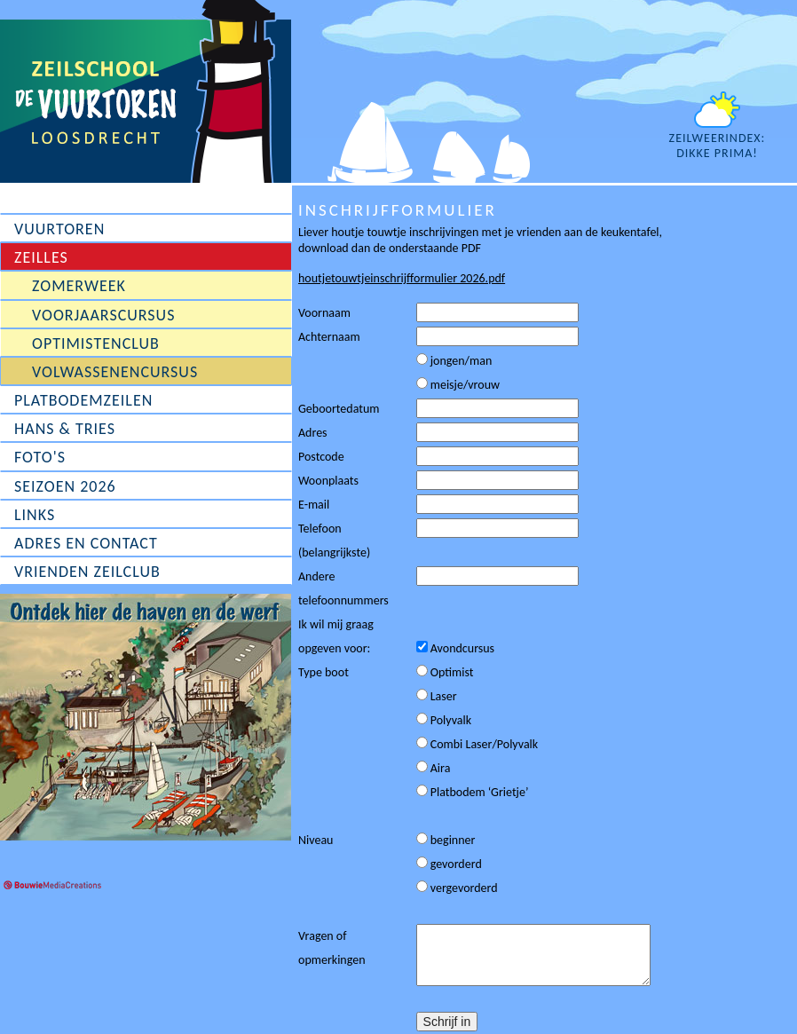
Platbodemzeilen (83, 400)
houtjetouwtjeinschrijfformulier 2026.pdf (401, 278)
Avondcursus (455, 648)
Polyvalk (444, 720)
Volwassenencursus (115, 372)
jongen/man (454, 360)
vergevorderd (457, 888)
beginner (446, 840)
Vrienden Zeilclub (87, 571)
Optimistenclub (96, 343)
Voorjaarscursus (103, 315)
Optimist (445, 672)
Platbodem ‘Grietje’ (472, 792)
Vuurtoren (59, 229)
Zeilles (41, 257)
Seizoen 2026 (65, 486)
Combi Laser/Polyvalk (477, 744)
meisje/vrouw (458, 384)
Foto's (40, 457)
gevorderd (449, 864)
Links (34, 515)
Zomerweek (79, 286)
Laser (436, 696)
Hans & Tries (64, 428)
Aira (433, 768)
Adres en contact (86, 543)
